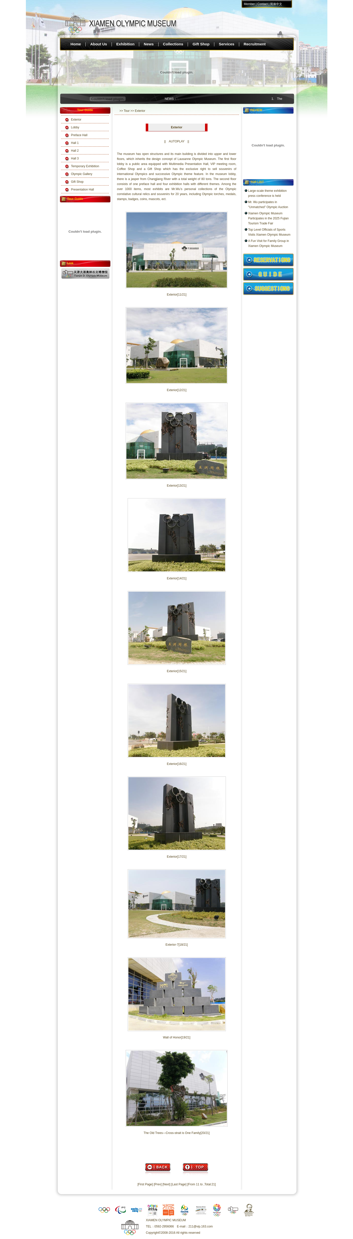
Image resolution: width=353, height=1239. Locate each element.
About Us (98, 44)
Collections (173, 44)
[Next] (166, 1184)
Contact (262, 4)
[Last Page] (178, 1184)
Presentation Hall (82, 189)
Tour (127, 111)
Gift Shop (201, 44)
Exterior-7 (172, 944)
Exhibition (125, 44)
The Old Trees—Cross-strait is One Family (172, 1133)
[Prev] (158, 1184)
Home (76, 44)
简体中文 (276, 4)
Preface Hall (79, 135)
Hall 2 (75, 150)
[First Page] (145, 1184)
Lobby (75, 127)
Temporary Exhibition (85, 166)
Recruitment (255, 44)
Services (226, 44)
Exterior (76, 119)
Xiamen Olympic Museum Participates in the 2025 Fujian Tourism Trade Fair (268, 218)
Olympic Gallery (81, 174)
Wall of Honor (172, 1037)
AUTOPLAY (177, 141)
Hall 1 (75, 143)
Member (249, 4)
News (149, 44)
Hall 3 (75, 158)
